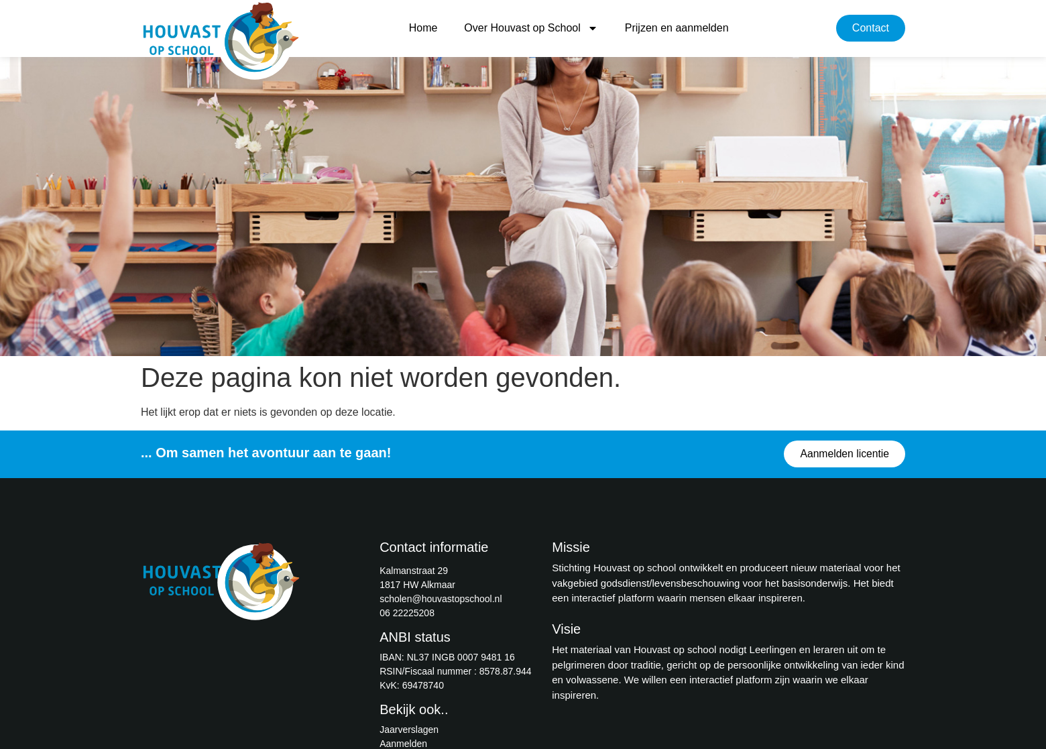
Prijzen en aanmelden (677, 28)
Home (423, 28)
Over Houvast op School (530, 28)
